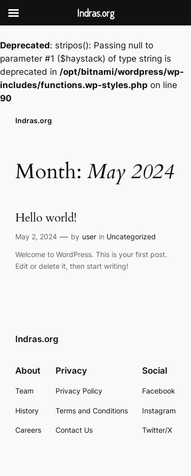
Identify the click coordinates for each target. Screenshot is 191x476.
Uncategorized (131, 236)
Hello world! (45, 218)
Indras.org (33, 120)
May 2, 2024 (36, 236)
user (89, 236)
